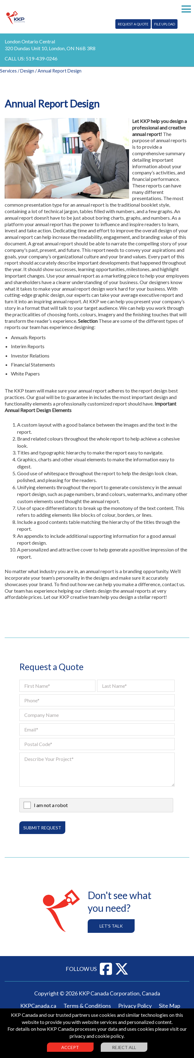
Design (27, 70)
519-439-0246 (42, 58)
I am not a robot (51, 805)
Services (8, 70)
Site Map (169, 1005)
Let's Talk (111, 925)
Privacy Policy (135, 1005)
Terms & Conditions (87, 1005)
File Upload (164, 24)
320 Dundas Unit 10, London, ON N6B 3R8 (50, 48)
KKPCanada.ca (38, 1005)
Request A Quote (133, 24)
